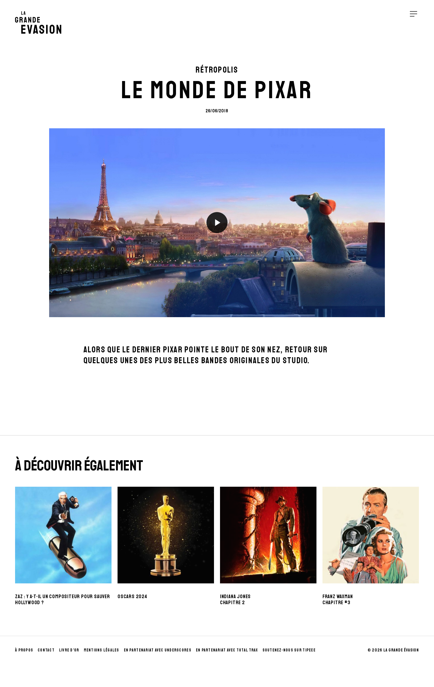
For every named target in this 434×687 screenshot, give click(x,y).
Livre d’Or (69, 650)
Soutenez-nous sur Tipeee (289, 650)
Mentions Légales (101, 650)
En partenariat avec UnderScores (157, 650)
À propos (24, 650)
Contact (46, 650)
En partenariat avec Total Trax (227, 650)
